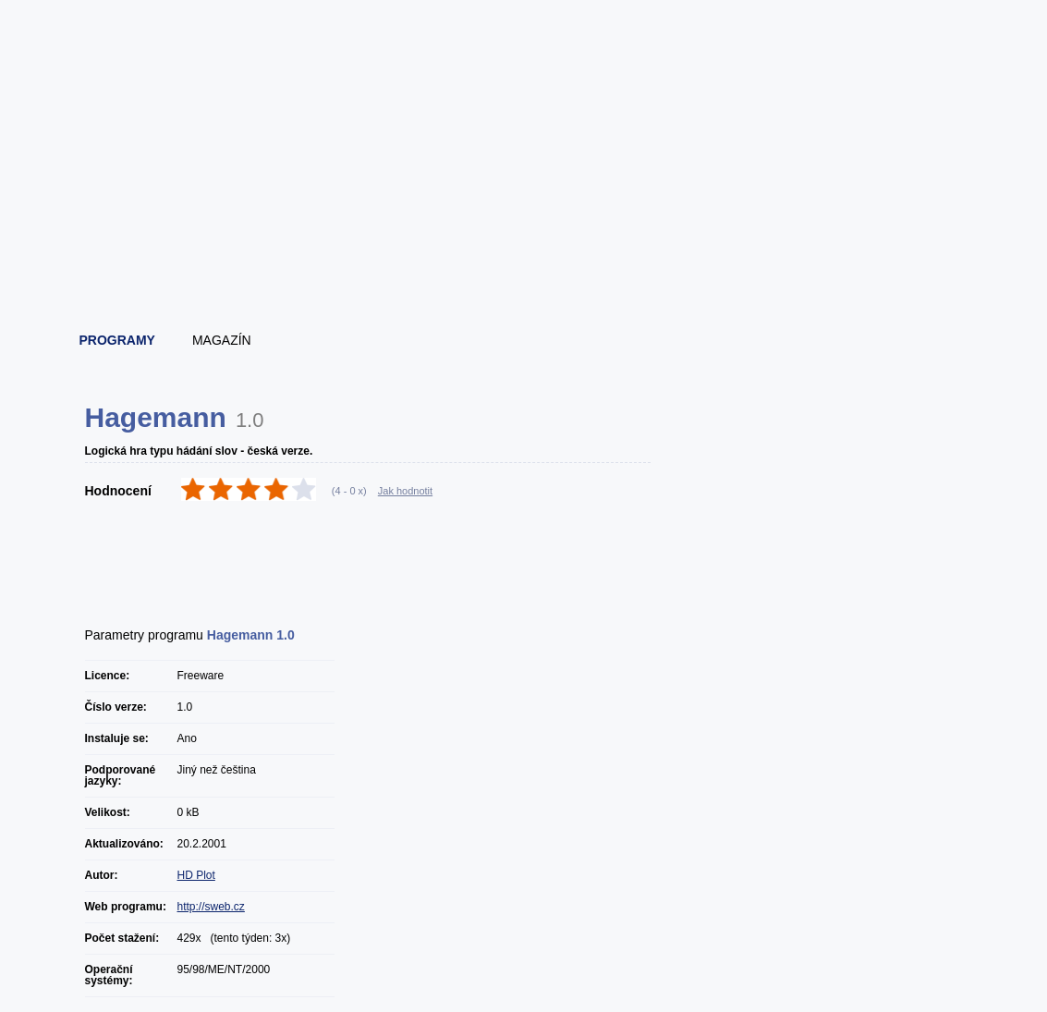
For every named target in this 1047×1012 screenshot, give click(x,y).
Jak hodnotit (405, 490)
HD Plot (196, 875)
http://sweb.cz (211, 906)
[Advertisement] (525, 268)
